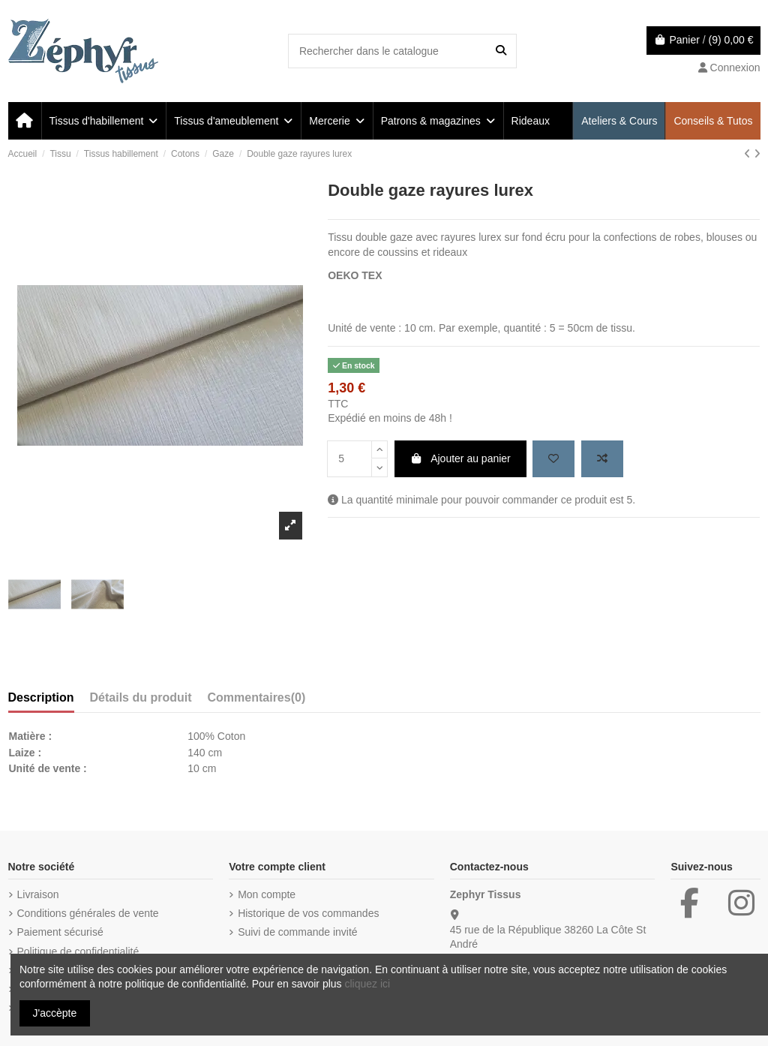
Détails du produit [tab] (141, 697)
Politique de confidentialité (78, 951)
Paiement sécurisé (60, 932)
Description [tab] (41, 697)
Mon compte (267, 894)
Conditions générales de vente (88, 913)
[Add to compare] (602, 458)
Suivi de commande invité (298, 932)
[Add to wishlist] (553, 458)
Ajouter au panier (460, 458)
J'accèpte (55, 1013)
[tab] (257, 700)
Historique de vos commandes (308, 913)
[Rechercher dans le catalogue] (501, 51)
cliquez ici (367, 984)
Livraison (38, 894)
